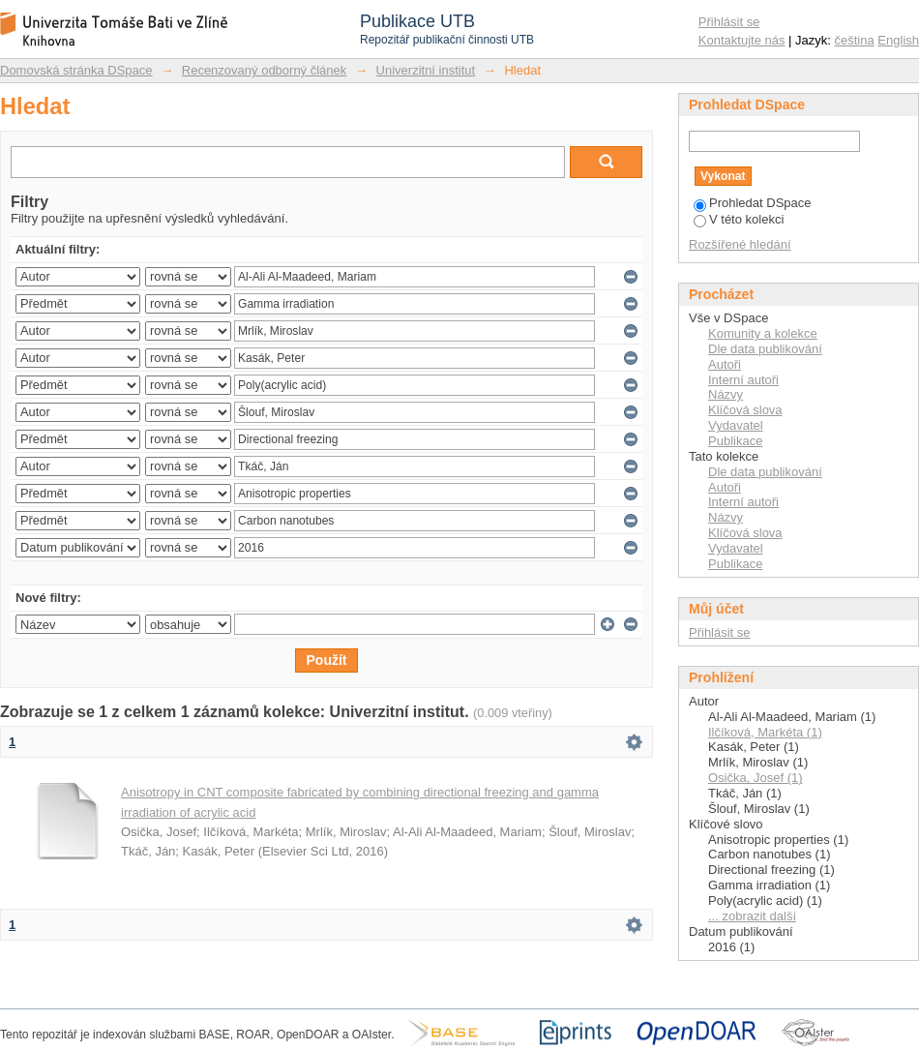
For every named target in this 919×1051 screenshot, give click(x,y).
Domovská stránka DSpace (76, 70)
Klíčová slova (745, 410)
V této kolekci (739, 219)
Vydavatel (735, 425)
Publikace (735, 441)
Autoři (724, 364)
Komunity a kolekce (762, 333)
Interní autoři (743, 380)
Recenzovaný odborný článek (264, 70)
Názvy (725, 394)
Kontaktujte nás (742, 40)
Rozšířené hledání (740, 244)
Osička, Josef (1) (755, 777)
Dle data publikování (765, 349)
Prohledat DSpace (753, 202)
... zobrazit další (752, 916)
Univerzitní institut (426, 70)
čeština (855, 40)
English (898, 40)
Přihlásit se (729, 22)
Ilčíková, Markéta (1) (765, 732)
